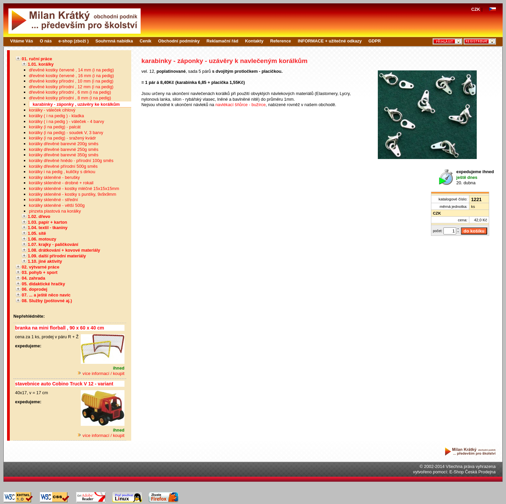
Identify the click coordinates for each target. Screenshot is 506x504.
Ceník (145, 40)
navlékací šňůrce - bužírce (240, 104)
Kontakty (254, 40)
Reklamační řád (223, 40)
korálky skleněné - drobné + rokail (61, 182)
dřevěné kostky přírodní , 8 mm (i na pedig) (70, 97)
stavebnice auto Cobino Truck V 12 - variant (64, 383)
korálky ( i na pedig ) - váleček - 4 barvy (66, 121)
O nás (46, 40)
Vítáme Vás (21, 40)
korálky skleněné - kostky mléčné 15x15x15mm (74, 188)
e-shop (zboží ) (74, 40)
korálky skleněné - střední (53, 199)
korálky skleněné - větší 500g (57, 205)
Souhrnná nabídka (114, 40)
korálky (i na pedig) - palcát (55, 126)
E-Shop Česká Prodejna (472, 471)
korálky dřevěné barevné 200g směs (63, 143)
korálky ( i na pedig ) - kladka (56, 115)
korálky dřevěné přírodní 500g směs (63, 166)
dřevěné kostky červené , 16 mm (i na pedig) (71, 75)
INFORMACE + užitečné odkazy (330, 40)
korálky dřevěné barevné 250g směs (63, 149)
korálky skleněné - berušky (54, 177)
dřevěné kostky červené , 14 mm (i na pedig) (71, 69)
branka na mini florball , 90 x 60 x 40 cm (59, 327)
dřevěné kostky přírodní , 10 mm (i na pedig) (71, 81)
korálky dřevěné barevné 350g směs (63, 154)
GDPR (374, 40)
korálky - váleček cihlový (52, 110)
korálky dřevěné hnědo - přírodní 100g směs (71, 160)
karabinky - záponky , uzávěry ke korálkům (76, 104)
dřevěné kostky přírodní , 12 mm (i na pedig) (71, 86)
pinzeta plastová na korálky (55, 211)
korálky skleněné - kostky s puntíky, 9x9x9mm (72, 194)
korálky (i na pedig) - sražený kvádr (62, 137)
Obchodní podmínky (179, 40)
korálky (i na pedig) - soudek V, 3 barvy (66, 132)
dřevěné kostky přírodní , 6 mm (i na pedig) (70, 92)
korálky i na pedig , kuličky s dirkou (62, 171)
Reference (280, 40)
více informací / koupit (100, 373)
